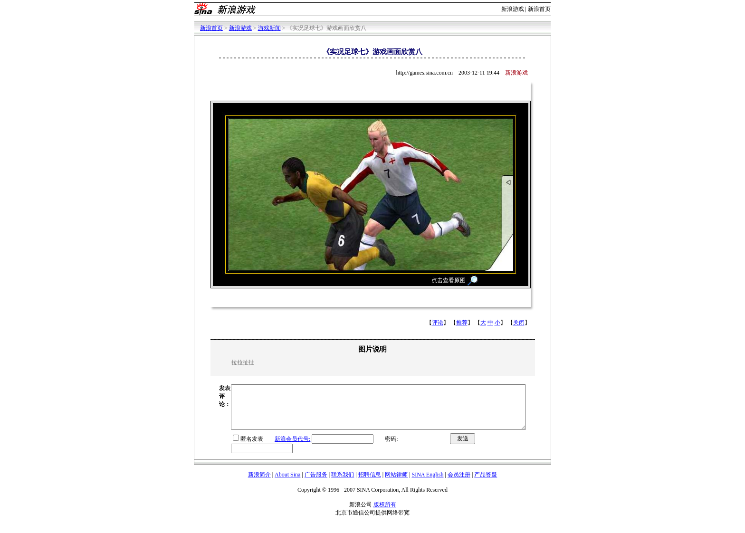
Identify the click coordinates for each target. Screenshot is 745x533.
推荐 (462, 322)
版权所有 (384, 513)
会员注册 (459, 483)
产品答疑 (485, 483)
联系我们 (342, 483)
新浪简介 (259, 483)
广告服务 (316, 483)
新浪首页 (539, 9)
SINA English (427, 483)
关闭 (519, 322)
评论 (437, 322)
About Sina (287, 483)
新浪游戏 (512, 9)
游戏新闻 (269, 28)
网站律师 (396, 483)
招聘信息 (369, 483)
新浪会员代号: (275, 447)
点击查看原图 (448, 280)
